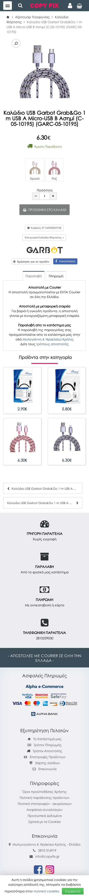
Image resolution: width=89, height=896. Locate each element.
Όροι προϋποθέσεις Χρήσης (44, 792)
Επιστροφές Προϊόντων (45, 757)
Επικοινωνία (47, 769)
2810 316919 (47, 850)
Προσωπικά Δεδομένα (45, 816)
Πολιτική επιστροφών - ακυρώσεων (45, 804)
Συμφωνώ (72, 891)
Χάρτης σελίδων (44, 763)
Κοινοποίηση (65, 261)
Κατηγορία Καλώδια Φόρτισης (44, 237)
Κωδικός (44, 227)
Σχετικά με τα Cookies (44, 822)
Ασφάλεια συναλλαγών (44, 810)
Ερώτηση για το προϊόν (31, 261)
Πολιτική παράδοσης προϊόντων (44, 798)
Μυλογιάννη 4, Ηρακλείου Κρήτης (48, 339)
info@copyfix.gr (44, 856)
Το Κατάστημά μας (45, 739)
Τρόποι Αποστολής (44, 751)
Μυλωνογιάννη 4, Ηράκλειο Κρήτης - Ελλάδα (46, 844)
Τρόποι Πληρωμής (45, 745)
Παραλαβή (33, 276)
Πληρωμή (56, 276)
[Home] (7, 17)
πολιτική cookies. (47, 891)
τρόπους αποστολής (52, 344)
